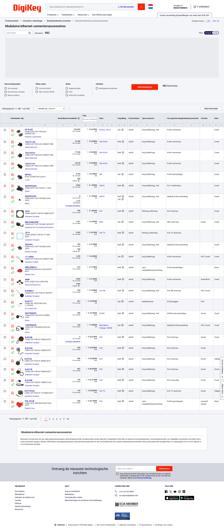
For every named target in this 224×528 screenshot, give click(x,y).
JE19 (27, 232)
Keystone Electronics (33, 285)
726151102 (30, 142)
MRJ (101, 222)
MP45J (28, 174)
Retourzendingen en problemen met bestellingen (83, 500)
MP (100, 174)
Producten (51, 15)
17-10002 (29, 257)
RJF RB (102, 291)
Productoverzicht (11, 21)
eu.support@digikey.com (126, 495)
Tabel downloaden (211, 109)
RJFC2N (28, 348)
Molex (27, 191)
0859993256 (30, 186)
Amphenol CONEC (32, 262)
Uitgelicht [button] (46, 109)
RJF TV (102, 233)
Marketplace (19, 494)
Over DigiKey (20, 491)
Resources (82, 15)
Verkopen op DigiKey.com (25, 497)
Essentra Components (33, 137)
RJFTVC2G (30, 391)
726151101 (30, 164)
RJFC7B (28, 369)
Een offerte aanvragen (102, 15)
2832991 (29, 244)
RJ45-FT (29, 301)
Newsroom (19, 509)
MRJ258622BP (32, 222)
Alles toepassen (144, 87)
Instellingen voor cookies (164, 525)
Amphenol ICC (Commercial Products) (39, 227)
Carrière (18, 500)
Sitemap (18, 503)
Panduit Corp (30, 275)
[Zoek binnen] (16, 33)
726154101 (30, 153)
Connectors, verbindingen (32, 21)
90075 (101, 185)
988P (27, 279)
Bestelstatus (69, 494)
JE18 (27, 211)
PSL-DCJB (29, 401)
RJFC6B (28, 380)
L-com (27, 180)
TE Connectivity (31, 309)
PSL (101, 401)
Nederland (59, 525)
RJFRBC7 (29, 291)
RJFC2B (28, 337)
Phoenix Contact (31, 252)
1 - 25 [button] (17, 108)
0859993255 (30, 196)
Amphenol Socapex (32, 217)
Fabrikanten (67, 15)
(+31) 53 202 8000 (124, 492)
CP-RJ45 (29, 129)
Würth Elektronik (31, 147)
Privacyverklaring (144, 478)
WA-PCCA (103, 142)
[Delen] (216, 20)
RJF (101, 211)
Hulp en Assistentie (72, 491)
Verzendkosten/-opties (73, 497)
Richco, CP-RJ (105, 130)
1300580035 (30, 325)
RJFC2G (28, 359)
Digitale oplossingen (23, 506)
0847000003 (30, 313)
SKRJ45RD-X (31, 267)
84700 (101, 313)
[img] (27, 9)
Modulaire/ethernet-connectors (59, 21)
